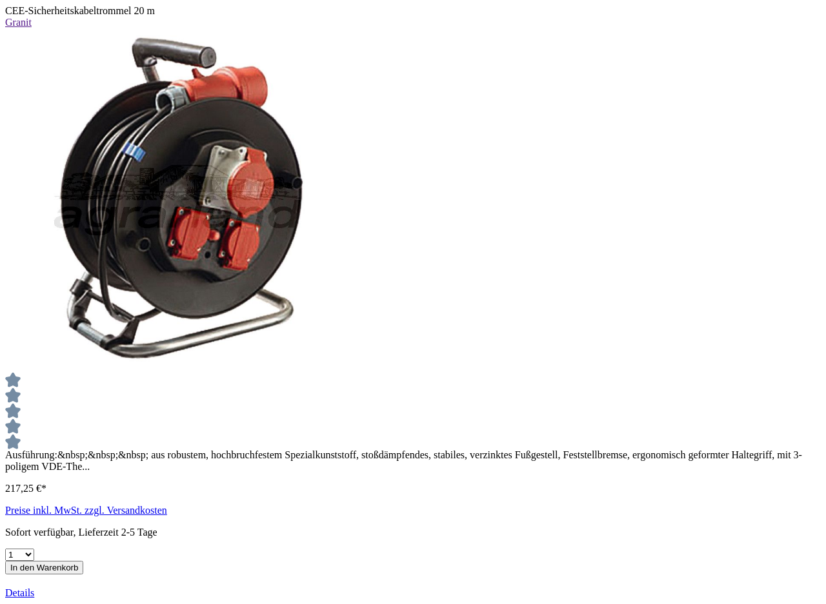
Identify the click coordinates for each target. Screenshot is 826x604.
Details (19, 592)
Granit (18, 22)
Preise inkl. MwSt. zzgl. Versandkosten (86, 510)
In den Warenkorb (44, 567)
